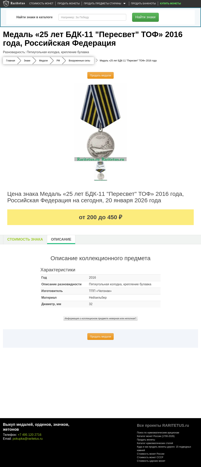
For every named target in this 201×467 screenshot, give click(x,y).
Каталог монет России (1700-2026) (156, 436)
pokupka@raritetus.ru (28, 438)
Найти (145, 17)
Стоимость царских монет (151, 461)
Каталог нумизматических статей (155, 443)
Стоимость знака (25, 239)
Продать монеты (69, 3)
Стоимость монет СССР (150, 457)
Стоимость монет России (150, 453)
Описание (61, 239)
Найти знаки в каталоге (34, 17)
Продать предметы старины (105, 3)
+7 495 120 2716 (29, 434)
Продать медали (100, 75)
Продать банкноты (143, 3)
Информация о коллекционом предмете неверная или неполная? (100, 318)
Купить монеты (170, 3)
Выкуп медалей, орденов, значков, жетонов (36, 426)
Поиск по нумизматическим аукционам (158, 432)
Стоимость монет (41, 3)
